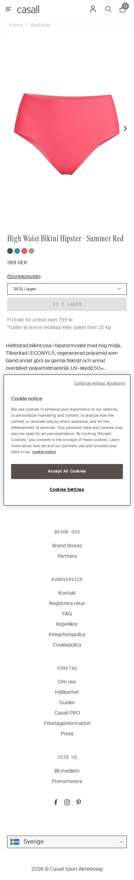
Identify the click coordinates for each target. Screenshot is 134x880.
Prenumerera (67, 781)
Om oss (67, 681)
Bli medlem (67, 771)
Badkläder (41, 25)
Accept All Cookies (67, 471)
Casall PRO (67, 713)
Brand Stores (67, 545)
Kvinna (16, 25)
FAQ (67, 613)
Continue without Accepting (99, 383)
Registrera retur (67, 603)
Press (67, 733)
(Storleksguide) (23, 276)
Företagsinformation (67, 723)
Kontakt (67, 593)
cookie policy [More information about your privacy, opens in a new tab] (44, 452)
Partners (67, 556)
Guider (67, 702)
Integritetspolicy (67, 634)
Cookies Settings (67, 489)
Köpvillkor (67, 624)
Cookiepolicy (67, 645)
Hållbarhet (67, 692)
